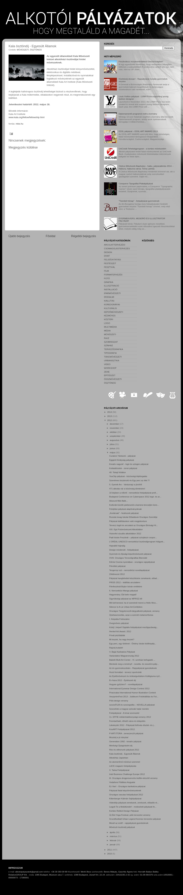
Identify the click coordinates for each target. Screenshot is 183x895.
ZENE (107, 372)
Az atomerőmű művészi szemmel (124, 762)
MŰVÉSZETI (23, 49)
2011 (109, 849)
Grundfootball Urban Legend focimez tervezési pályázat (135, 819)
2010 (109, 853)
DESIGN (108, 252)
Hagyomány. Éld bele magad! (122, 594)
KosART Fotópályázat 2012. (122, 729)
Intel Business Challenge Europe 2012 (127, 774)
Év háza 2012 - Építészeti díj (122, 680)
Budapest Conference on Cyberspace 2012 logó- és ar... (135, 496)
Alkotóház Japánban (118, 758)
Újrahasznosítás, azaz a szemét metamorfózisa (131, 615)
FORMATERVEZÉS (113, 274)
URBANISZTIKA (111, 360)
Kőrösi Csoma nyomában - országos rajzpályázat (132, 562)
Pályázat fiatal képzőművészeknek (125, 790)
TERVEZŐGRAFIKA (113, 349)
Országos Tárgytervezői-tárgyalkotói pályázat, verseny (134, 611)
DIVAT (107, 256)
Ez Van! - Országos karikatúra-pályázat (127, 786)
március (114, 836)
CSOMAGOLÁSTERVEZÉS (117, 248)
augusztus (115, 440)
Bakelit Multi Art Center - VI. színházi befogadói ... (132, 660)
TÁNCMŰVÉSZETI (113, 357)
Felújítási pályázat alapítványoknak (125, 509)
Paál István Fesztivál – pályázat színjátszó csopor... (133, 537)
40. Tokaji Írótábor (117, 472)
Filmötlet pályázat (117, 566)
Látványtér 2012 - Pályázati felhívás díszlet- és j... (132, 725)
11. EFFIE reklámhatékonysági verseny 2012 (130, 717)
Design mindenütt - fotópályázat (124, 550)
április (113, 832)
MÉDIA (107, 330)
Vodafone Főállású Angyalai (122, 782)
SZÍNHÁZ (108, 345)
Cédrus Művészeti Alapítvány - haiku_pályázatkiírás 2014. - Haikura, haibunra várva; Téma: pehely (146, 167)
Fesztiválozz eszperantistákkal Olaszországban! (141, 61)
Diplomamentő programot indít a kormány (138, 114)
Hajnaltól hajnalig (117, 545)
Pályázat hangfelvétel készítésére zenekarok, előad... (134, 578)
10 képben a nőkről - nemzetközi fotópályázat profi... (133, 493)
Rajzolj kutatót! (116, 647)
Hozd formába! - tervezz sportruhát (125, 672)
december (115, 424)
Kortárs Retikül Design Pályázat (124, 811)
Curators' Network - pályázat (122, 456)
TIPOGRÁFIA (110, 353)
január (113, 844)
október (113, 432)
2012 (109, 420)
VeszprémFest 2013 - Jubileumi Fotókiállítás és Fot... (133, 696)
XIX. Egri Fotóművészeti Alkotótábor (126, 529)
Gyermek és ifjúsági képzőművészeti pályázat (130, 554)
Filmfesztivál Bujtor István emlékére (125, 586)
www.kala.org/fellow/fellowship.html (26, 117)
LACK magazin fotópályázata (122, 766)
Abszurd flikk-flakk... (118, 501)
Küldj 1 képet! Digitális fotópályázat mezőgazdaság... (133, 627)
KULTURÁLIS (110, 308)
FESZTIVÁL (109, 267)
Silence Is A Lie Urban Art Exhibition (125, 607)
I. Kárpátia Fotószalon (119, 619)
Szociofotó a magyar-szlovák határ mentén (129, 709)
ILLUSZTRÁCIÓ (111, 285)
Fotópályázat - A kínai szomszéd (124, 713)
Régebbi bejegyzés (83, 236)
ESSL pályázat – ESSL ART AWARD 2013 (138, 131)
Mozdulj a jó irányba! (118, 737)
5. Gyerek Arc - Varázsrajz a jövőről (125, 484)
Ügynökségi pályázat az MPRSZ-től (125, 598)
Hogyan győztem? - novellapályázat (125, 684)
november (115, 428)
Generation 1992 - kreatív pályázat (125, 741)
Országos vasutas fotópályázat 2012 (126, 794)
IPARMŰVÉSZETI (112, 293)
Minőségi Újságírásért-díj (120, 745)
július (112, 444)
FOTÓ (107, 278)
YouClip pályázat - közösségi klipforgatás (128, 476)
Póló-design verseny (118, 700)
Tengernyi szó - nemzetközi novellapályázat (129, 570)
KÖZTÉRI (108, 319)
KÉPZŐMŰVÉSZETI (113, 312)
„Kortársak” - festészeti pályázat (124, 513)
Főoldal (50, 236)
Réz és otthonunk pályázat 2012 (124, 749)
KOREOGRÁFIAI (112, 304)
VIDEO (107, 364)
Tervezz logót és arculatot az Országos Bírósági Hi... (133, 525)
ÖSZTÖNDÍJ (36, 49)
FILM (106, 271)
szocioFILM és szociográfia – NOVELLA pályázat (132, 705)
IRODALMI (109, 297)
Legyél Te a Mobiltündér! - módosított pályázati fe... (132, 807)
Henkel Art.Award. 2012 (120, 631)
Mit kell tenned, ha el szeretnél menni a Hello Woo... (133, 603)
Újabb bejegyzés (19, 236)
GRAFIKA (108, 282)
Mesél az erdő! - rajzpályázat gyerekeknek (128, 823)
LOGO (107, 323)
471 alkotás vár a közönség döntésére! (127, 488)
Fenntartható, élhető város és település (127, 721)
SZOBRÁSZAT (111, 342)
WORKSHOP (110, 368)
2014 (109, 412)
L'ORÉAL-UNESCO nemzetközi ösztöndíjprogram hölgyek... (137, 541)
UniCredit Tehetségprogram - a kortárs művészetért (142, 148)
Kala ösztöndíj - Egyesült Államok (124, 754)
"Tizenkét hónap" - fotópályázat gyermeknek (139, 201)
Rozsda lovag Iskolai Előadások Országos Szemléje (133, 517)
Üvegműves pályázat (119, 623)
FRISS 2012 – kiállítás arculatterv (124, 582)
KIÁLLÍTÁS (109, 301)
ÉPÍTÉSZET (109, 375)
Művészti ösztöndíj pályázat (122, 827)
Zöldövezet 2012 (117, 574)
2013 (109, 416)
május (113, 452)
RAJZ (106, 338)
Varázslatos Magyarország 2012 (124, 656)
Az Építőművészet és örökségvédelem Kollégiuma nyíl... (135, 676)
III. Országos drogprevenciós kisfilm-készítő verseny (133, 778)
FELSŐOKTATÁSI (112, 259)
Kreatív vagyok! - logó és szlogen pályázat (128, 464)
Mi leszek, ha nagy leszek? (121, 639)
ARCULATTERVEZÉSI (114, 245)
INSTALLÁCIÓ (110, 289)
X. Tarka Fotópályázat (119, 770)
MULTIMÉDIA (110, 327)
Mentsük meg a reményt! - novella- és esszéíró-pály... (134, 664)
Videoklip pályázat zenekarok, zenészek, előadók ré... (134, 802)
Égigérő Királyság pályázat (121, 460)
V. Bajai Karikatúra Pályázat (122, 652)
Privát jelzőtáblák (117, 635)
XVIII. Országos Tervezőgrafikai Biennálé (128, 558)
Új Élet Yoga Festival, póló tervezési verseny (129, 815)
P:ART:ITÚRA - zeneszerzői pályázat (126, 733)
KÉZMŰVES (109, 315)
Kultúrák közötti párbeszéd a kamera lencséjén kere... (134, 505)
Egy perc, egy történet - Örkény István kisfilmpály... (132, 643)
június (113, 448)
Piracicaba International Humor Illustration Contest (132, 692)
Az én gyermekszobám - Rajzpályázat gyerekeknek (133, 668)
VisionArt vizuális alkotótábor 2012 (125, 533)
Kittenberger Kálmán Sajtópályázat (125, 798)
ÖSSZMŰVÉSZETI (113, 379)
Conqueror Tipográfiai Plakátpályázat (136, 183)
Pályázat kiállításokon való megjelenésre (128, 521)
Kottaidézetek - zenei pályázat (123, 468)
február (113, 840)
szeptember (115, 436)
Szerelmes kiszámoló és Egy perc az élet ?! (129, 480)
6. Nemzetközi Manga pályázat (123, 590)
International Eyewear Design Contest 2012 (129, 688)
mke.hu (19, 123)
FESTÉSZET (110, 263)
